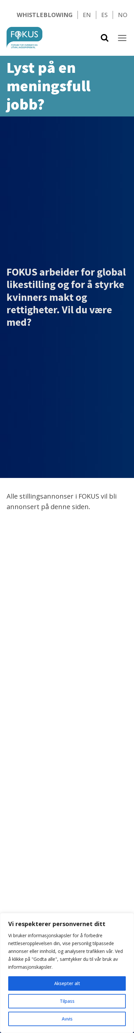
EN (87, 15)
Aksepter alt (67, 983)
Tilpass (67, 1001)
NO (122, 15)
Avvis (67, 1019)
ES (104, 15)
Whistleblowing (45, 15)
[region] (67, 973)
